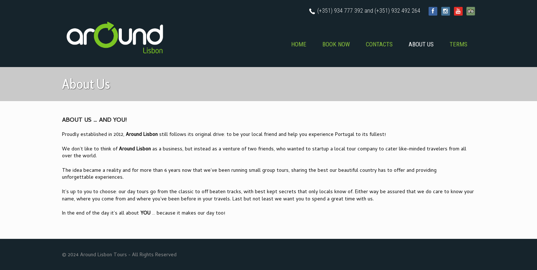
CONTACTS (379, 44)
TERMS (458, 44)
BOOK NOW (336, 44)
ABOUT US (421, 44)
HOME (298, 44)
